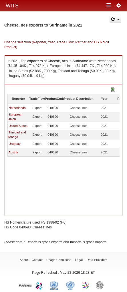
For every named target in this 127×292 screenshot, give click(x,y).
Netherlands (17, 108)
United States (18, 125)
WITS (12, 6)
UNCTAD (55, 285)
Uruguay (15, 143)
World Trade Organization (86, 285)
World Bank (101, 285)
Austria (13, 152)
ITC (40, 285)
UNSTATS (70, 285)
